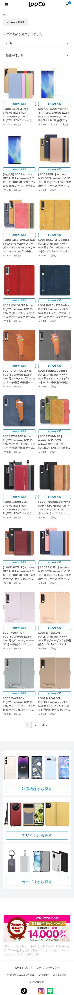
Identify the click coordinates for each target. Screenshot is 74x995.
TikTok (24, 991)
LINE (50, 991)
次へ (44, 724)
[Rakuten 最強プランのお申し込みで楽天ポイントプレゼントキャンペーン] (37, 928)
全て (5, 14)
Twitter (33, 991)
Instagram (41, 991)
